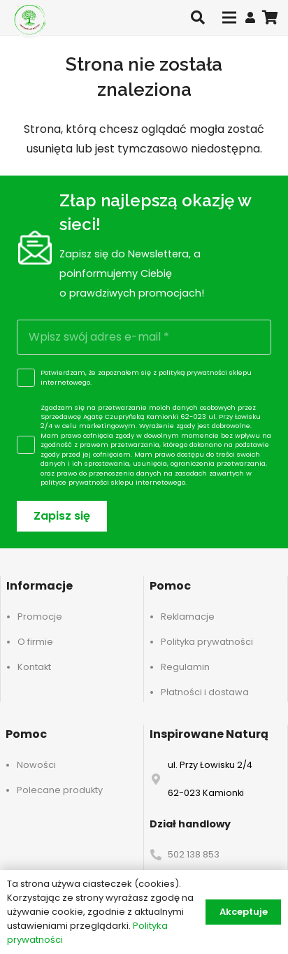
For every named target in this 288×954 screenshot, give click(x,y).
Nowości (36, 765)
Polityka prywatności (207, 642)
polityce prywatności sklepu (87, 482)
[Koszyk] (270, 17)
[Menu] (229, 17)
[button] (197, 17)
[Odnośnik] (250, 17)
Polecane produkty (60, 790)
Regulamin (185, 667)
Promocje (39, 616)
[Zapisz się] (62, 516)
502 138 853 (193, 854)
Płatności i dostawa (205, 692)
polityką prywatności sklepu (205, 372)
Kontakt (34, 667)
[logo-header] (29, 19)
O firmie (35, 642)
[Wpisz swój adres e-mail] (144, 337)
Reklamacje (188, 616)
